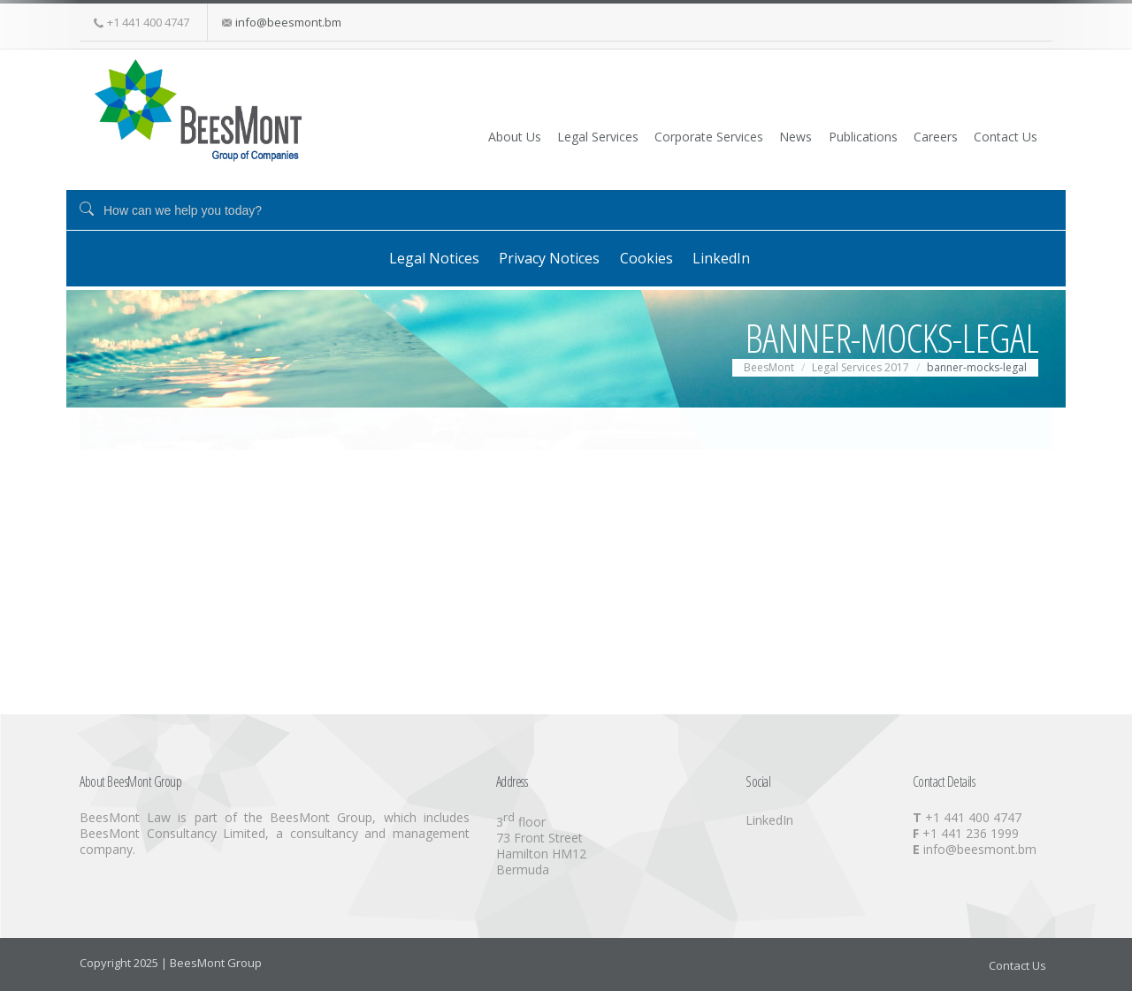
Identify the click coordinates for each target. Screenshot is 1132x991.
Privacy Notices (538, 257)
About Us (408, 135)
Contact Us (994, 135)
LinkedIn (741, 257)
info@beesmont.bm (288, 22)
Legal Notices (408, 257)
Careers (908, 135)
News (737, 135)
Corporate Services (634, 135)
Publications (819, 135)
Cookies (650, 257)
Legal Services (507, 135)
